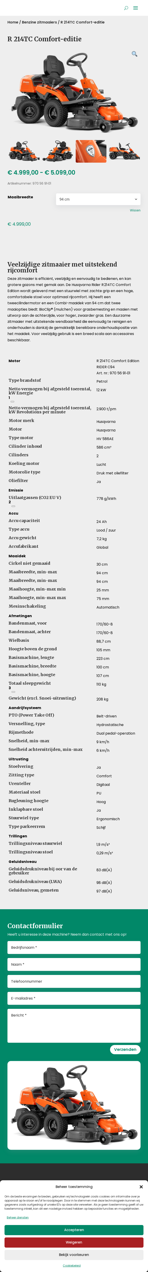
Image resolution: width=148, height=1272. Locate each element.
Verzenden (125, 1049)
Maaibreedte (20, 197)
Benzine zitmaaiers (39, 22)
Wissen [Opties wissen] (135, 210)
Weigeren (74, 1242)
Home (12, 22)
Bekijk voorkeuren (74, 1254)
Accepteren (74, 1229)
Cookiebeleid (72, 1265)
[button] (141, 1187)
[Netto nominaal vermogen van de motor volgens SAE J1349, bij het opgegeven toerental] (12, 401)
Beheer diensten (18, 1217)
